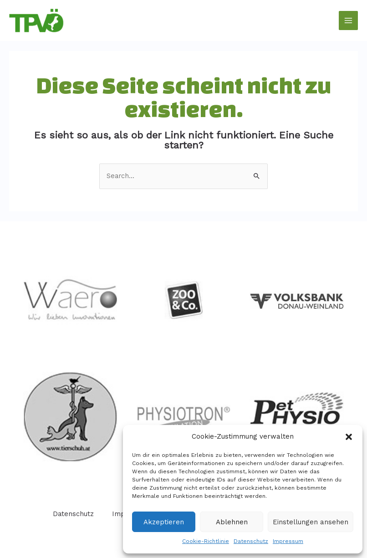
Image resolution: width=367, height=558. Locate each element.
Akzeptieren (163, 522)
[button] (348, 436)
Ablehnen (232, 522)
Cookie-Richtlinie (205, 541)
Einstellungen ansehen (310, 522)
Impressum (288, 541)
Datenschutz (251, 541)
